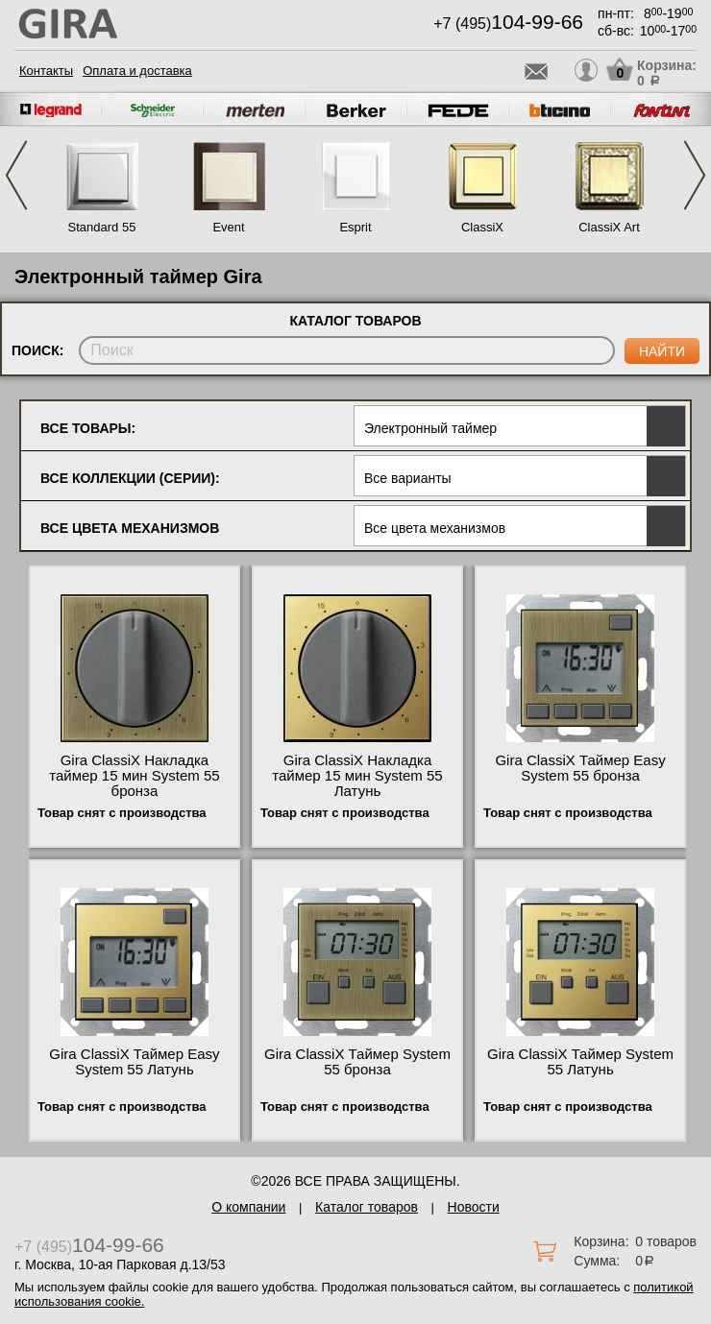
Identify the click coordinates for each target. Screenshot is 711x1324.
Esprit (355, 227)
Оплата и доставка (137, 70)
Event (228, 227)
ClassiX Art (609, 227)
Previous (16, 175)
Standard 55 (102, 227)
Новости (474, 1207)
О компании (248, 1207)
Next (694, 175)
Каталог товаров (366, 1207)
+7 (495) (508, 23)
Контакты (46, 70)
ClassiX (482, 227)
